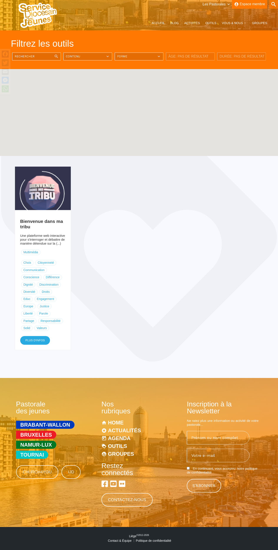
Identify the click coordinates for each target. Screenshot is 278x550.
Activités (192, 23)
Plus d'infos (35, 340)
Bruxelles (36, 435)
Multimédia (30, 252)
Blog (174, 23)
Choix (27, 262)
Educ (26, 299)
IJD (71, 472)
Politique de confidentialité (153, 540)
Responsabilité (51, 321)
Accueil (158, 23)
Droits (46, 291)
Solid (26, 328)
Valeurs (42, 328)
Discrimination (48, 284)
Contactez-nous (127, 499)
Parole (43, 313)
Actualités (124, 430)
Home (116, 423)
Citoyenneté (46, 262)
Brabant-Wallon (45, 425)
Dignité (28, 284)
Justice (44, 306)
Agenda (119, 438)
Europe (28, 306)
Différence (53, 277)
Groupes (259, 23)
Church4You (37, 472)
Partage (28, 321)
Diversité (29, 291)
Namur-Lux (36, 445)
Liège (139, 536)
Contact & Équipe (120, 540)
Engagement (45, 299)
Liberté (28, 313)
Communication (34, 270)
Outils (211, 23)
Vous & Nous (232, 23)
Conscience (31, 277)
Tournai (32, 455)
